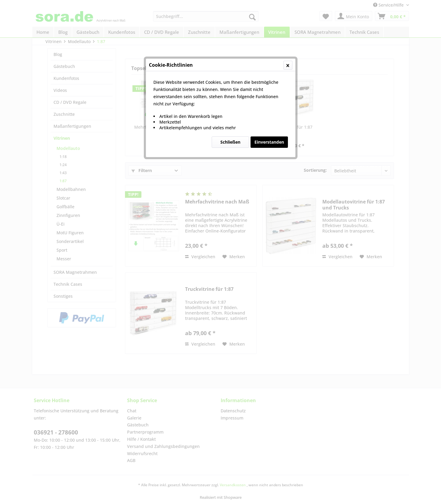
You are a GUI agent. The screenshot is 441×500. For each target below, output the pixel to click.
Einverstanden (269, 142)
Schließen (230, 142)
